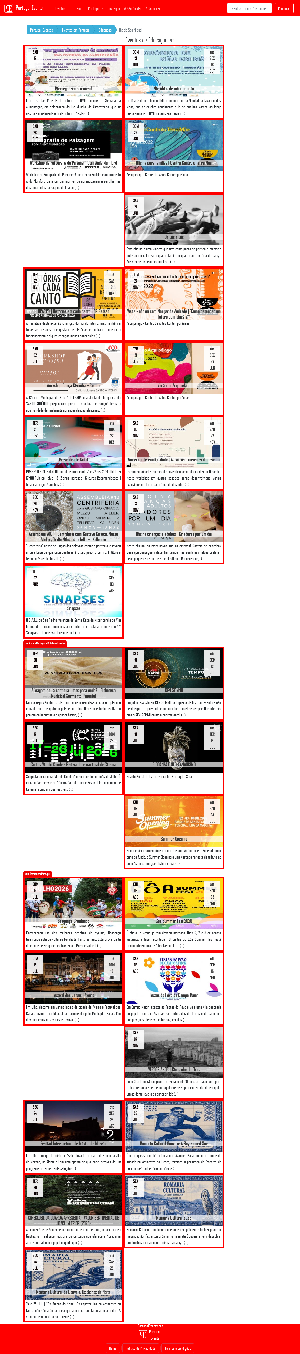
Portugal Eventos (41, 30)
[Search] (249, 8)
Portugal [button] (94, 8)
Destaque (114, 8)
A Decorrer (153, 8)
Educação (105, 30)
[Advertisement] (73, 230)
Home (113, 1348)
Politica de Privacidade (141, 1348)
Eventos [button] (60, 8)
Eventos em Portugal (76, 30)
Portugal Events (23, 8)
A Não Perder (133, 8)
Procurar (284, 8)
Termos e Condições (178, 1348)
